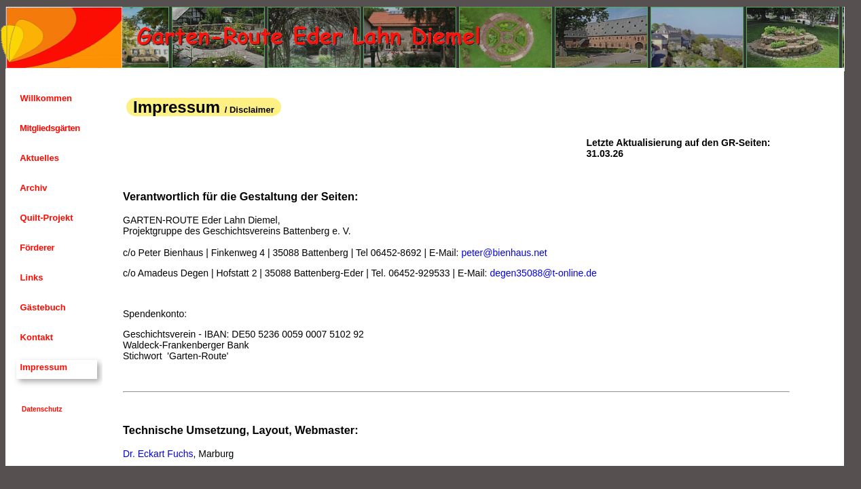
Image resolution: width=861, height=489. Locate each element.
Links (30, 277)
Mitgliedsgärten (49, 128)
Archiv (33, 188)
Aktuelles (38, 158)
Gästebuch (42, 307)
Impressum (42, 367)
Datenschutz (42, 409)
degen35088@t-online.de (543, 273)
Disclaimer (252, 110)
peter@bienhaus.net (504, 252)
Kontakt (35, 337)
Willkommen (45, 98)
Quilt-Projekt (45, 218)
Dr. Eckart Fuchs (158, 453)
